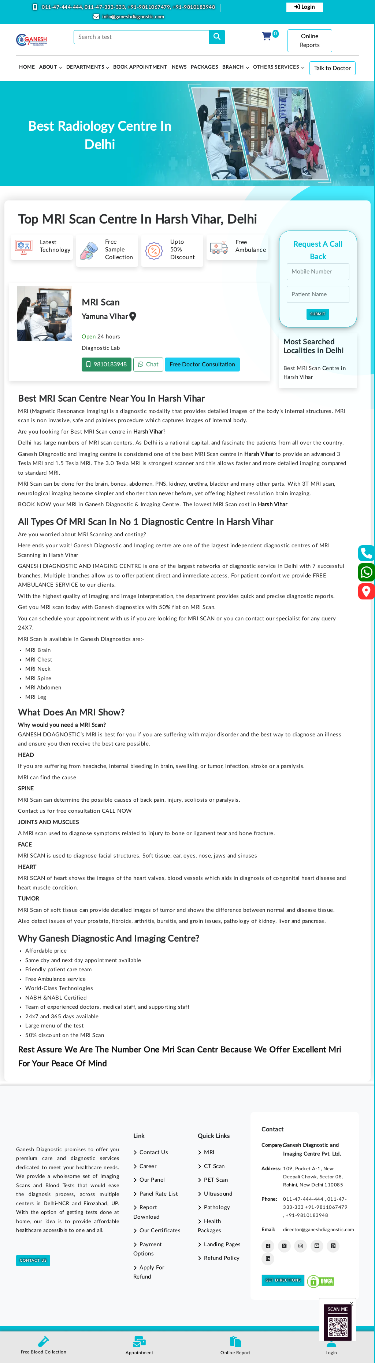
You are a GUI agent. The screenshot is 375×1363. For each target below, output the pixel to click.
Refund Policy (222, 1258)
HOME (27, 67)
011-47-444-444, (63, 7)
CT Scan (214, 1166)
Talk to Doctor (332, 68)
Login (304, 7)
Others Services (276, 67)
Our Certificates (160, 1230)
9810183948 (106, 364)
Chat (148, 364)
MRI (209, 1152)
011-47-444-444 (304, 1199)
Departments (85, 67)
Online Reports (310, 40)
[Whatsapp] (366, 575)
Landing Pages (222, 1244)
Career (148, 1166)
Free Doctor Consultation (202, 364)
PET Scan (216, 1180)
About (48, 67)
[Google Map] (367, 594)
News (179, 67)
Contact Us (33, 1260)
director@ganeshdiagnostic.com (318, 1229)
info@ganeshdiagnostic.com (133, 17)
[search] (217, 37)
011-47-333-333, (106, 7)
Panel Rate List (159, 1194)
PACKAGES (204, 67)
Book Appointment (140, 67)
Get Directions (283, 1280)
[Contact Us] (367, 555)
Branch (233, 67)
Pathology (217, 1207)
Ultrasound (218, 1194)
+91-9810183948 (193, 7)
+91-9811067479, (149, 7)
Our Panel (152, 1180)
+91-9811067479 (326, 1207)
